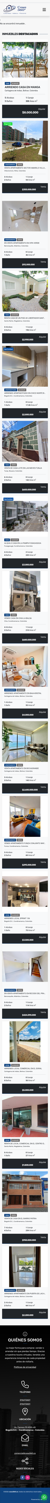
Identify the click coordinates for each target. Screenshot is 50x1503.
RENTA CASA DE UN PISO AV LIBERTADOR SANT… (24, 318)
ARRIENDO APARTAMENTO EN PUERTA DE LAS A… (25, 1294)
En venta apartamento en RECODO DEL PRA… (24, 993)
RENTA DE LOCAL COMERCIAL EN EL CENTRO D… (24, 1144)
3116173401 (25, 1400)
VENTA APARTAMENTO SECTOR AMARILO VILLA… (25, 168)
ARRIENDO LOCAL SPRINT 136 (17, 918)
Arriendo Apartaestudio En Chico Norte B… (24, 393)
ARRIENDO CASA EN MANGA (22, 87)
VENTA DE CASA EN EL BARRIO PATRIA (20, 1218)
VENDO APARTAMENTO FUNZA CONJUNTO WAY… (24, 843)
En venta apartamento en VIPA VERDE (21, 243)
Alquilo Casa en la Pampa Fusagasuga (22, 543)
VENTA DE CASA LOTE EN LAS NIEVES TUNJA (23, 468)
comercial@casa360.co (25, 1453)
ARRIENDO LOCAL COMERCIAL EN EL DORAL (23, 1068)
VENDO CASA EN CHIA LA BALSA (18, 618)
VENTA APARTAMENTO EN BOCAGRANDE (21, 768)
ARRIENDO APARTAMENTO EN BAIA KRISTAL (23, 693)
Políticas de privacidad (25, 1367)
